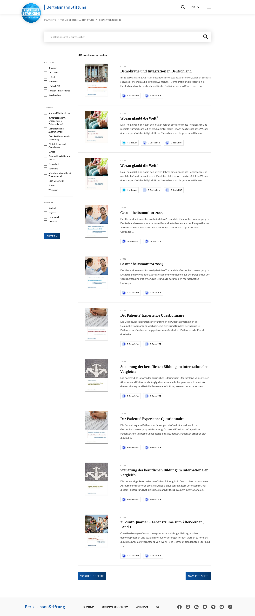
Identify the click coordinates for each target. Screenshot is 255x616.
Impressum (88, 606)
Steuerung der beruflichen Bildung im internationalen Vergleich (164, 369)
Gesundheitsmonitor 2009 (141, 213)
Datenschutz (141, 606)
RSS (157, 606)
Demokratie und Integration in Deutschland (156, 71)
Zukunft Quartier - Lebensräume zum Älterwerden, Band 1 (162, 524)
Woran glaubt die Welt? (139, 118)
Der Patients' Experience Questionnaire (152, 315)
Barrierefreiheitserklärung (114, 606)
